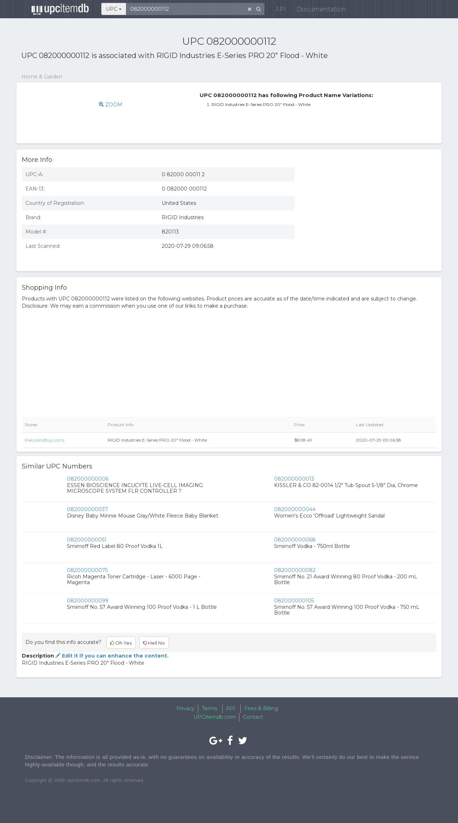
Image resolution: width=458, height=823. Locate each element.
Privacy (185, 708)
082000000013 (294, 479)
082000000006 (87, 479)
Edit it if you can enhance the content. (111, 656)
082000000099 (87, 600)
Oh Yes (121, 643)
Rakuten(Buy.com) (44, 440)
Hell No (154, 643)
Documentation (316, 10)
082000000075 (87, 570)
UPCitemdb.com (215, 717)
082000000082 (295, 570)
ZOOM (110, 104)
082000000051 (87, 539)
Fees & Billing (261, 708)
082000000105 (294, 600)
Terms (209, 708)
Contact (253, 717)
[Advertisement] (370, 214)
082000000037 (87, 509)
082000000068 (295, 539)
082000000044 (295, 509)
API (276, 10)
